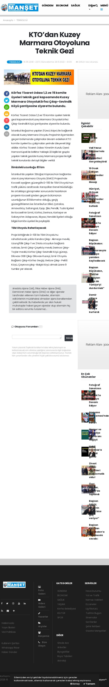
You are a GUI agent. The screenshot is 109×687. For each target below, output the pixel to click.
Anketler (61, 647)
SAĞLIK (75, 5)
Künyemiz (43, 634)
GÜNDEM (47, 5)
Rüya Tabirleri (64, 656)
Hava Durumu (93, 591)
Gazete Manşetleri (96, 630)
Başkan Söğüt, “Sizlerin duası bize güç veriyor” (95, 509)
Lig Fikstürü (92, 608)
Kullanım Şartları (10, 643)
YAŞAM (61, 604)
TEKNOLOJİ (22, 20)
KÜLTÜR (61, 613)
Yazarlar (43, 615)
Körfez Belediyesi (66, 608)
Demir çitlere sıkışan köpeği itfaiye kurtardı (94, 303)
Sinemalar (91, 617)
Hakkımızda (8, 623)
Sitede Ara (63, 643)
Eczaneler (91, 604)
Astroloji (61, 660)
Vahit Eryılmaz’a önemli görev (95, 451)
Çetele (93, 137)
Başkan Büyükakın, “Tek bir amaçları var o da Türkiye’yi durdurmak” (96, 278)
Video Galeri (41, 603)
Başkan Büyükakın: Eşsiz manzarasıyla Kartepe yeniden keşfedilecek (97, 250)
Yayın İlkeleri (8, 627)
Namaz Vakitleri (94, 599)
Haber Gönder (9, 652)
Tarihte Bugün (93, 613)
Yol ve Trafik (92, 595)
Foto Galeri (41, 590)
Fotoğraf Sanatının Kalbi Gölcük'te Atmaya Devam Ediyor (95, 223)
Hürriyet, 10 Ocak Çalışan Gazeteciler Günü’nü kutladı (96, 197)
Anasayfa (8, 20)
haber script (6, 683)
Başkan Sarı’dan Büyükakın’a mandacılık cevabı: (96, 531)
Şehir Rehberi (93, 626)
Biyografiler (63, 651)
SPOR (60, 617)
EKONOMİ (62, 5)
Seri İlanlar (91, 622)
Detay (75, 683)
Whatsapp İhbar (10, 647)
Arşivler (42, 625)
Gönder (69, 338)
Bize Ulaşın (42, 644)
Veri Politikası (9, 632)
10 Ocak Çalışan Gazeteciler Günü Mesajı (96, 175)
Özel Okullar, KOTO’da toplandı (94, 489)
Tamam (89, 683)
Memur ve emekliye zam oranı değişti (95, 434)
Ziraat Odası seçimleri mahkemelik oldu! (96, 470)
